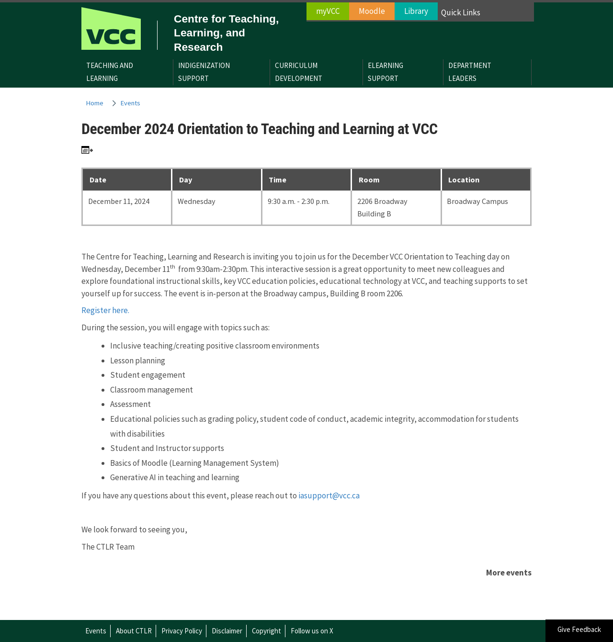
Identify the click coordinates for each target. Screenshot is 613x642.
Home (94, 103)
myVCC (328, 11)
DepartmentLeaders (469, 72)
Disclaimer (227, 630)
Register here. (105, 310)
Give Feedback (579, 629)
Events (130, 103)
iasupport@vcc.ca (329, 495)
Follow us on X (312, 630)
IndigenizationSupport (204, 72)
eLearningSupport (385, 72)
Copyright (266, 630)
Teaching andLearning (109, 72)
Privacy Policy (181, 630)
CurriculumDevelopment (298, 72)
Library (416, 11)
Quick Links (460, 12)
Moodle (372, 11)
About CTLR (134, 630)
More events (509, 572)
